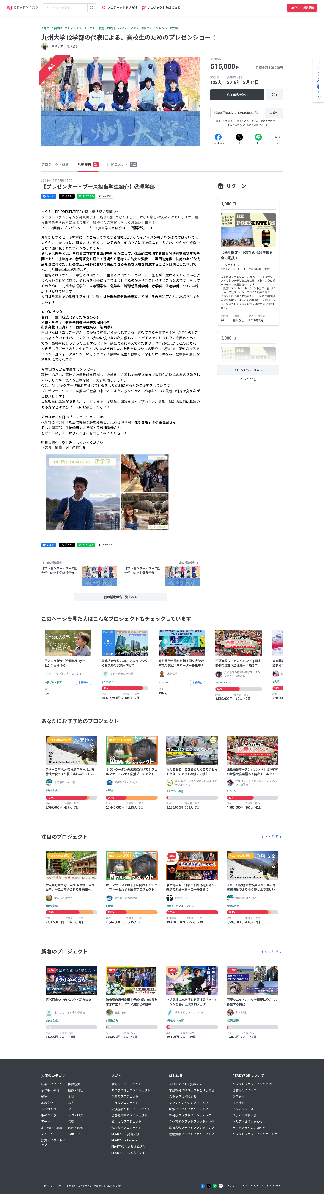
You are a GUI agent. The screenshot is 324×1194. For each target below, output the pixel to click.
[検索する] (91, 7)
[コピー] (274, 113)
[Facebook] (218, 137)
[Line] (258, 137)
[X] (239, 137)
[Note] (277, 137)
